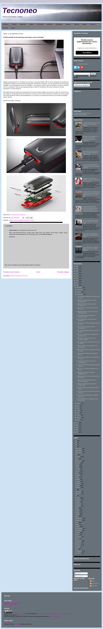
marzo (78, 415)
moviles (77, 510)
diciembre (79, 287)
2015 (77, 427)
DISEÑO (84, 24)
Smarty (13, 28)
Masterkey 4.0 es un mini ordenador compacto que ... (86, 304)
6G (76, 444)
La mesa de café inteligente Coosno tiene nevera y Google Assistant (91, 166)
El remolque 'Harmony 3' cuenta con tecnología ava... (86, 361)
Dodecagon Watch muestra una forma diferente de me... (87, 312)
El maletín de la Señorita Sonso (82, 113)
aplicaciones (78, 450)
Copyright (17, 624)
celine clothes (13, 230)
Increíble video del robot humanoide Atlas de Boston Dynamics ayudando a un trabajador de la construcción (90, 209)
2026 (77, 266)
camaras (77, 463)
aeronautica (78, 448)
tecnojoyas (78, 536)
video (76, 549)
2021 (77, 278)
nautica (77, 512)
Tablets (77, 534)
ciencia (77, 465)
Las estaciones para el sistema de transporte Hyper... (86, 316)
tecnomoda (78, 540)
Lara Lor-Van (95, 583)
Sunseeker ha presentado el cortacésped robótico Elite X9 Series (91, 235)
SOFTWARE (40, 24)
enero (78, 419)
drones (77, 477)
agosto (79, 403)
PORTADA (5, 24)
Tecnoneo (19, 10)
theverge (12, 214)
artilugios (11, 220)
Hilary (93, 581)
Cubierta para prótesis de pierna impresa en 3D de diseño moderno (91, 124)
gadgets (21, 220)
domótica (77, 475)
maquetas (78, 499)
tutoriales (77, 547)
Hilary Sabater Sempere (18, 613)
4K (76, 440)
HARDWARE (59, 24)
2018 (77, 285)
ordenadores (78, 518)
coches (77, 467)
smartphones (78, 528)
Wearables (78, 553)
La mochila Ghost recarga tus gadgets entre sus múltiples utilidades (91, 249)
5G (76, 442)
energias (77, 481)
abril (78, 412)
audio (76, 459)
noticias (77, 514)
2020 (77, 280)
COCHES (14, 24)
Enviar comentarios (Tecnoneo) (19, 275)
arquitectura (78, 452)
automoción (78, 461)
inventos (31, 220)
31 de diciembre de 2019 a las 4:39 (27, 230)
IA (75, 489)
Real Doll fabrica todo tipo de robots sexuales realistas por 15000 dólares (90, 153)
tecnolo (77, 538)
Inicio (38, 272)
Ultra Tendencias (20, 214)
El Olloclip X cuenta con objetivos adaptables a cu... (86, 373)
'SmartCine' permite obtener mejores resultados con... (86, 300)
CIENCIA (31, 24)
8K (76, 446)
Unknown (94, 585)
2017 (77, 422)
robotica (77, 526)
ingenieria (77, 493)
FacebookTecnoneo (82, 64)
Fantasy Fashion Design (80, 114)
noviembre (80, 289)
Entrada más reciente (11, 272)
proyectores (78, 520)
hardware (26, 220)
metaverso (78, 504)
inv (76, 495)
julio (78, 405)
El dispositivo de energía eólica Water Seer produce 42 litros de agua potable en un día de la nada (91, 194)
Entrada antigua (63, 272)
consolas (77, 469)
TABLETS (76, 24)
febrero (79, 417)
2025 (77, 268)
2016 (77, 425)
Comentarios (79, 576)
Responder (12, 236)
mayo (78, 410)
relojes (77, 524)
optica (77, 516)
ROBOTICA (23, 24)
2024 (77, 271)
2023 (77, 273)
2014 (77, 430)
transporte (78, 545)
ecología (77, 479)
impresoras (78, 491)
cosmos (77, 471)
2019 (77, 283)
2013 (77, 432)
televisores (78, 543)
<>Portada (7, 622)
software (77, 532)
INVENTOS (49, 24)
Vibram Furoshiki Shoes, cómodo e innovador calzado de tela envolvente (91, 180)
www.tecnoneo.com (22, 615)
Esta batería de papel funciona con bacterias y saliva (86, 338)
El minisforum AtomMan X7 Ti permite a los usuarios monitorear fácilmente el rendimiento (91, 138)
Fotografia (78, 483)
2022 (77, 275)
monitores (78, 506)
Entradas (78, 573)
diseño (16, 220)
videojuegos (78, 551)
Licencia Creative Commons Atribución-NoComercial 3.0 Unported (55, 613)
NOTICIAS (92, 24)
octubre (79, 292)
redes (76, 522)
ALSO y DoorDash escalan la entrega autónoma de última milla (91, 222)
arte (76, 454)
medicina (77, 502)
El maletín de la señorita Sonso (12, 602)
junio (78, 408)
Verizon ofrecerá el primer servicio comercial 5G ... (86, 327)
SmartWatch (78, 530)
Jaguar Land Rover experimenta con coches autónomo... (86, 380)
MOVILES (68, 24)
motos (77, 508)
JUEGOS (5, 28)
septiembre (80, 294)
